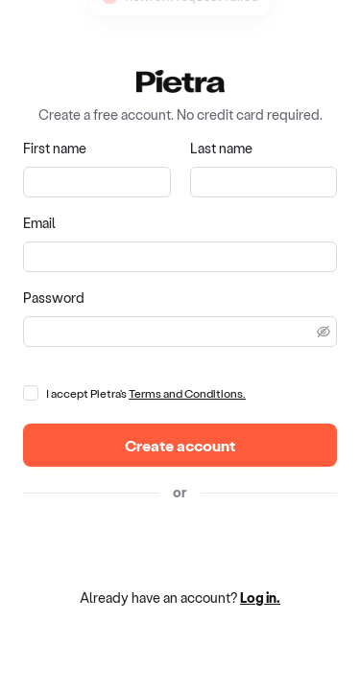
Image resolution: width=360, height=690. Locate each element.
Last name (221, 148)
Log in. (260, 597)
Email (39, 223)
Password (53, 297)
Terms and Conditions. (187, 393)
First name (54, 148)
